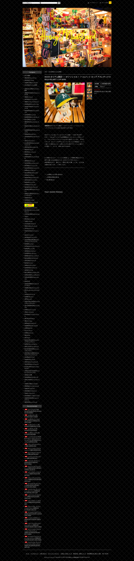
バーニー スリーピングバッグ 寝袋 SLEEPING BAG (32, 457)
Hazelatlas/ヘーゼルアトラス (32, 395)
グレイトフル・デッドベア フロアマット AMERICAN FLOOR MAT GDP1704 (32, 508)
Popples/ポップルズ (29, 359)
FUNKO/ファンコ (28, 333)
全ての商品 (27, 75)
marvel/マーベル (28, 270)
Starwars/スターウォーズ (31, 187)
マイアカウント (94, 2)
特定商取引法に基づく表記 (94, 553)
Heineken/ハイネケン (30, 251)
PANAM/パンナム (28, 243)
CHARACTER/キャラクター (31, 82)
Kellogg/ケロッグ (28, 149)
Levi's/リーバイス (29, 235)
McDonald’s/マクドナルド (31, 258)
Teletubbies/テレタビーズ (31, 377)
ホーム (27, 553)
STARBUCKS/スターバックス (31, 287)
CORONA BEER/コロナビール (32, 214)
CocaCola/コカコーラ (30, 223)
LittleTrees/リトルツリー (30, 207)
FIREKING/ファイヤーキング (31, 386)
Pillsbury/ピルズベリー (30, 134)
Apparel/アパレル (29, 80)
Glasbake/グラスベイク (30, 391)
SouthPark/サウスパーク (30, 267)
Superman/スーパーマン (30, 180)
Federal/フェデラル (29, 388)
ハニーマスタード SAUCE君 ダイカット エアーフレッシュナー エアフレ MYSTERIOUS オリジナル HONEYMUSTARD (32, 439)
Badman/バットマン (29, 182)
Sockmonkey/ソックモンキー (32, 274)
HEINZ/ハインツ (28, 97)
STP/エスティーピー (29, 140)
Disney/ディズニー (29, 175)
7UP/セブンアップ (29, 228)
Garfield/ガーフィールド (30, 99)
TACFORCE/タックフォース (31, 364)
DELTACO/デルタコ (29, 318)
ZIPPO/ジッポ (28, 299)
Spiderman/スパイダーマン (31, 177)
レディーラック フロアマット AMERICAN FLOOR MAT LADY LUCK (32, 496)
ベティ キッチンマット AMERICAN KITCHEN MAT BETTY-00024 (32, 462)
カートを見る (106, 2)
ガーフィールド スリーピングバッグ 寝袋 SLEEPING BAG (32, 449)
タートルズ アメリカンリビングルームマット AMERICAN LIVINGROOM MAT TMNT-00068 (32, 538)
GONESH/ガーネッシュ (30, 253)
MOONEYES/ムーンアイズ (31, 202)
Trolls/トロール (28, 221)
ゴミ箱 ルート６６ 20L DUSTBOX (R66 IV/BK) (32, 433)
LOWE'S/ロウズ (28, 328)
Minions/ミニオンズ (29, 219)
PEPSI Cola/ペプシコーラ (30, 226)
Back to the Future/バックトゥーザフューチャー (31, 340)
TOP (46, 71)
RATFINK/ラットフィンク (30, 165)
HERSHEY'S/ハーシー (29, 160)
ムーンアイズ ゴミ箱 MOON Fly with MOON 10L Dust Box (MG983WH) (32, 411)
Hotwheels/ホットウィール (31, 104)
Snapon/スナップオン (30, 265)
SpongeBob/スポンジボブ (31, 172)
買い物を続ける (50, 179)
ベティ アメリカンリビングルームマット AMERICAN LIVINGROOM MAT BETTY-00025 (33, 525)
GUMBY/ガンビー (29, 296)
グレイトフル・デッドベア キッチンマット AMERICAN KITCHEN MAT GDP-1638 (32, 490)
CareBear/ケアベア (29, 357)
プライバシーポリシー (53, 553)
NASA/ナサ (27, 281)
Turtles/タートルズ (29, 200)
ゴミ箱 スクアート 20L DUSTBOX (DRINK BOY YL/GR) (32, 425)
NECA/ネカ (27, 335)
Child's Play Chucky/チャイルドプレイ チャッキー (32, 302)
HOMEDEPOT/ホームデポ (31, 325)
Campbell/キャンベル (30, 114)
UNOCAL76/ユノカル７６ (31, 147)
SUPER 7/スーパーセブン (30, 344)
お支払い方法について (66, 553)
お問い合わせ (43, 553)
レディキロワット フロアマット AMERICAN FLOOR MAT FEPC (32, 502)
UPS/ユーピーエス (29, 312)
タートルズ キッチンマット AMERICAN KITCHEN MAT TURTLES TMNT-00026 (32, 485)
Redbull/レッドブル (29, 248)
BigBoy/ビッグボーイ (30, 170)
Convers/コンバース (29, 294)
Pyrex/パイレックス (29, 393)
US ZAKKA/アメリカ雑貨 (55, 71)
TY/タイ (26, 216)
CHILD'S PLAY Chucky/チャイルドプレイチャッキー (32, 371)
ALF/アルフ (27, 337)
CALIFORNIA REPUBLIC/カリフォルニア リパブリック (31, 240)
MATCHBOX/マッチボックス (31, 272)
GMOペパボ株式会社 (73, 557)
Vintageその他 (28, 374)
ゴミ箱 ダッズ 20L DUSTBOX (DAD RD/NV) (30, 429)
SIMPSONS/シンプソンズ (30, 402)
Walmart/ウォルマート (30, 323)
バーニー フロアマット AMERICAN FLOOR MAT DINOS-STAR (32, 519)
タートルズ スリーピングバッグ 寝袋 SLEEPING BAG (32, 453)
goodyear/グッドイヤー (30, 237)
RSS (103, 553)
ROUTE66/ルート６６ (30, 119)
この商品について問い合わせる (54, 174)
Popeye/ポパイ (28, 197)
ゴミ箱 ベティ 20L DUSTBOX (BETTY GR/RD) (31, 415)
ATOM (106, 553)
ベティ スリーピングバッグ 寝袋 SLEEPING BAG (32, 445)
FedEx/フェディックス (30, 309)
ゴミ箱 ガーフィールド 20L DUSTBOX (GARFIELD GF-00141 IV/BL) (32, 420)
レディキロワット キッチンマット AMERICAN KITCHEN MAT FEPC (32, 473)
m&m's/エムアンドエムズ (31, 362)
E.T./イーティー (28, 330)
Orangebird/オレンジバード (31, 168)
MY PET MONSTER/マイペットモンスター (31, 349)
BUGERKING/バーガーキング (31, 117)
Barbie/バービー (28, 263)
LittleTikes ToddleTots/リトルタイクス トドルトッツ (31, 353)
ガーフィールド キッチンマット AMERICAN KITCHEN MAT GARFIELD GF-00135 (32, 467)
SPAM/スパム (27, 154)
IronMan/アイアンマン (30, 184)
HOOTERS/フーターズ (30, 260)
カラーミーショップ (49, 557)
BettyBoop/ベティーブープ (31, 255)
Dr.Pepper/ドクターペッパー (32, 246)
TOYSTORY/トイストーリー (31, 163)
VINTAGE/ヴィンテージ (30, 78)
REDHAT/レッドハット (30, 152)
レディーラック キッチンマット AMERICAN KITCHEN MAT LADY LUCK (32, 479)
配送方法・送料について (79, 553)
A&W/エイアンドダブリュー (31, 101)
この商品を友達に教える (52, 177)
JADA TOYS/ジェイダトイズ (31, 346)
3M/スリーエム (28, 321)
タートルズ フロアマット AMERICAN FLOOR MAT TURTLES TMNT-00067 (33, 513)
